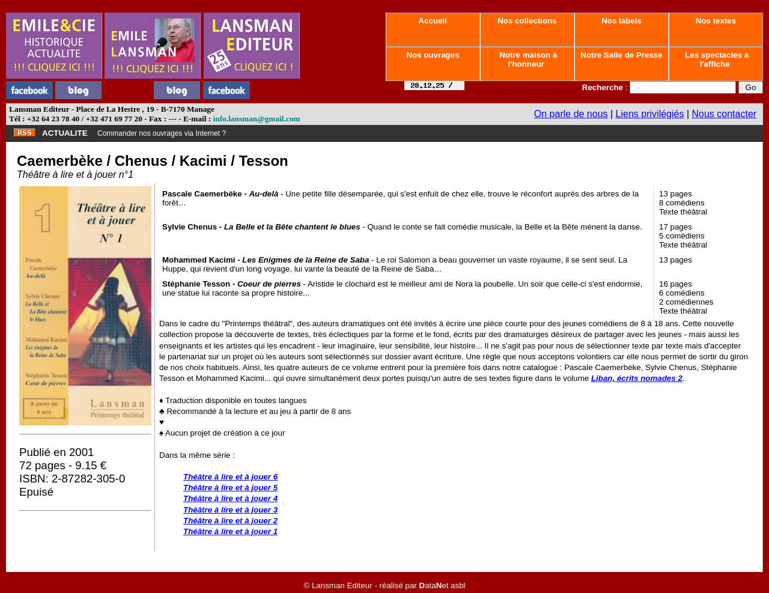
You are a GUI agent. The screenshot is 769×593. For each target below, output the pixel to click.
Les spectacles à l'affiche (716, 59)
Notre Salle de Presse (622, 54)
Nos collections (527, 20)
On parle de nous (571, 114)
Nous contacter (724, 114)
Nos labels (621, 20)
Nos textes (715, 20)
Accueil (432, 20)
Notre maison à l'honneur (527, 59)
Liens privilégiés (650, 114)
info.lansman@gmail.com (256, 118)
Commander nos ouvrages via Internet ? (161, 133)
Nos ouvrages (433, 54)
